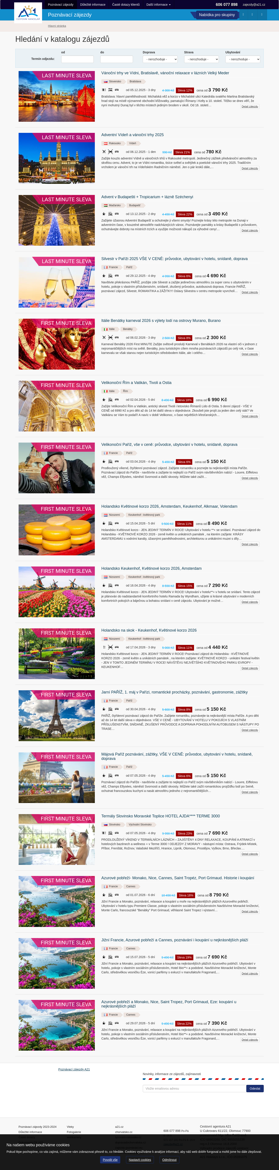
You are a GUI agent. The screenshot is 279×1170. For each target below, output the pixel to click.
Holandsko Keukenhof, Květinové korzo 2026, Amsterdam (151, 568)
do (102, 52)
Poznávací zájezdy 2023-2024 (37, 1126)
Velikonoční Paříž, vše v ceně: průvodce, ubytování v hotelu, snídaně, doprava (169, 445)
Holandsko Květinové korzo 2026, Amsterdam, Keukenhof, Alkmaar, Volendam (169, 506)
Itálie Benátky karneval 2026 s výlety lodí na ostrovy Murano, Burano (161, 321)
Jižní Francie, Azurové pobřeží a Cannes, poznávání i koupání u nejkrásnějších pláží (174, 940)
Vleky (70, 1126)
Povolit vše (110, 1160)
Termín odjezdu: (43, 59)
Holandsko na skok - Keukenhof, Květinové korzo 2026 (149, 630)
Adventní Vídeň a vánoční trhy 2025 (132, 135)
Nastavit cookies (140, 1160)
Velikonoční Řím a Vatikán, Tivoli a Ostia (136, 383)
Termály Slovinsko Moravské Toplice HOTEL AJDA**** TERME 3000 (160, 816)
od (63, 52)
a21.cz (119, 1126)
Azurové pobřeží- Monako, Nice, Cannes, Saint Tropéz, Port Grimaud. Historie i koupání (177, 878)
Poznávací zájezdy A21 (74, 1069)
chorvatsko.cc (123, 1132)
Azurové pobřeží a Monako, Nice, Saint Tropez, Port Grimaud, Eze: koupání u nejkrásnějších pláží (168, 1004)
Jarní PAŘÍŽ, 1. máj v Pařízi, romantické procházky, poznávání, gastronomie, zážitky (174, 692)
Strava (189, 52)
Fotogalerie (74, 1132)
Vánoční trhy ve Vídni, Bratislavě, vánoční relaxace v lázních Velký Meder (165, 73)
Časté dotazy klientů (126, 4)
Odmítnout (169, 1160)
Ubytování (232, 52)
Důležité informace (92, 4)
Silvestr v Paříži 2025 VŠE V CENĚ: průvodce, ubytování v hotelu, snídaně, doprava (174, 259)
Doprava (149, 52)
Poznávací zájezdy (60, 4)
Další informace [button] (158, 4)
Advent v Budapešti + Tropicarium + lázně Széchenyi (147, 197)
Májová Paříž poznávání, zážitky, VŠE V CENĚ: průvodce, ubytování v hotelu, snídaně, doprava (177, 756)
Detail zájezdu (250, 106)
